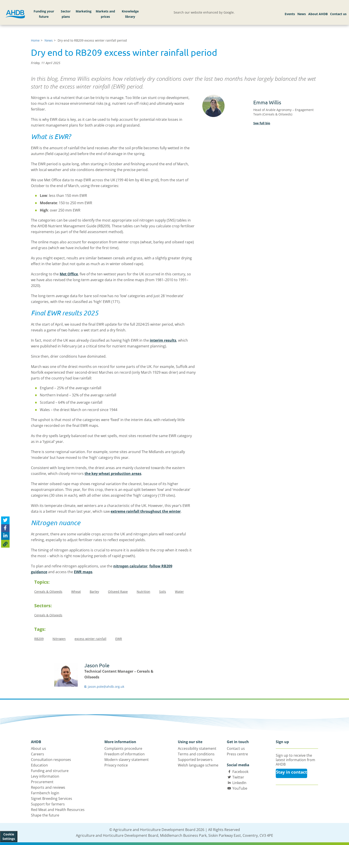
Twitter (238, 777)
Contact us (338, 14)
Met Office (69, 274)
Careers (37, 754)
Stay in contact (291, 772)
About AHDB (318, 14)
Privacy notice (116, 765)
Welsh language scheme (198, 765)
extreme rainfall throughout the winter (146, 511)
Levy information (45, 776)
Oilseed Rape (118, 591)
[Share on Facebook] (5, 528)
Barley (94, 591)
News (301, 14)
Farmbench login (45, 793)
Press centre (237, 754)
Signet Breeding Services (51, 798)
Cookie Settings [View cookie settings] (8, 836)
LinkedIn (239, 782)
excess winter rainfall (90, 639)
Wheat (76, 591)
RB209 (39, 639)
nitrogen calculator (130, 566)
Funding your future (44, 14)
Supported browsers (195, 759)
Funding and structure (50, 770)
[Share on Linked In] (5, 536)
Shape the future (45, 815)
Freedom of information (124, 754)
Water (179, 591)
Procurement (42, 781)
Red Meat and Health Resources (58, 809)
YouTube (239, 788)
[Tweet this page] (5, 520)
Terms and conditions (196, 754)
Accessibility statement (197, 748)
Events (290, 14)
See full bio (261, 123)
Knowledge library (130, 14)
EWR (118, 639)
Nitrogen (59, 639)
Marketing (83, 11)
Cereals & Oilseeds (48, 591)
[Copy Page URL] (5, 544)
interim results (163, 340)
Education (39, 765)
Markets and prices (105, 14)
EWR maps (83, 571)
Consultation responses (51, 759)
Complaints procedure (123, 748)
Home (35, 40)
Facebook (240, 771)
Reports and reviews (48, 787)
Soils (162, 591)
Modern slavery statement (126, 759)
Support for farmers (48, 804)
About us (38, 748)
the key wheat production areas (113, 473)
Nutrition (143, 591)
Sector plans (66, 14)
